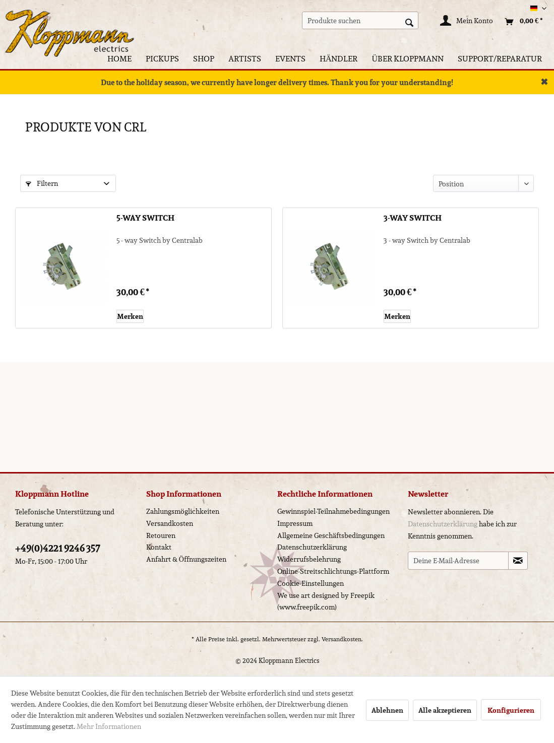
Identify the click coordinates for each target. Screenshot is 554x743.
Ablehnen (387, 710)
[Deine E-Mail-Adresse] (458, 561)
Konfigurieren (510, 710)
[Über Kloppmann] (407, 58)
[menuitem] (360, 20)
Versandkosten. (342, 639)
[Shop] (203, 58)
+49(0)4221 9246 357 (57, 548)
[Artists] (244, 58)
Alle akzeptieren (444, 710)
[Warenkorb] (521, 22)
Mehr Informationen (109, 726)
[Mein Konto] (467, 22)
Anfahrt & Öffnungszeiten (186, 559)
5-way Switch (145, 218)
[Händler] (339, 58)
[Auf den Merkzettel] (130, 316)
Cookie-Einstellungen (310, 583)
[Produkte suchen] (360, 20)
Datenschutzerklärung (312, 547)
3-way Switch (413, 218)
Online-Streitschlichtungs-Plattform (333, 571)
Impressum (295, 523)
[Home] (119, 58)
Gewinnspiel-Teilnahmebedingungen (333, 511)
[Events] (290, 58)
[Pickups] (162, 58)
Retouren (160, 535)
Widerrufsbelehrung (309, 559)
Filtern (42, 183)
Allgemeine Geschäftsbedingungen (331, 535)
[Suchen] (409, 22)
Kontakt (158, 547)
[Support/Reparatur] (500, 58)
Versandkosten (169, 523)
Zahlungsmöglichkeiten (182, 511)
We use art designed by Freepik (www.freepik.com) (326, 601)
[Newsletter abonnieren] (518, 561)
